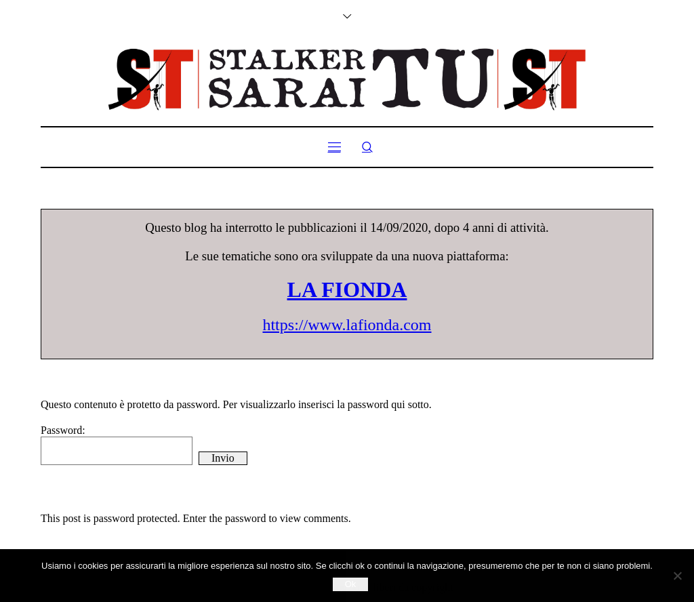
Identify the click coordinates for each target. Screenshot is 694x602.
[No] (677, 575)
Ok (350, 584)
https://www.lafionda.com (346, 325)
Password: (116, 444)
